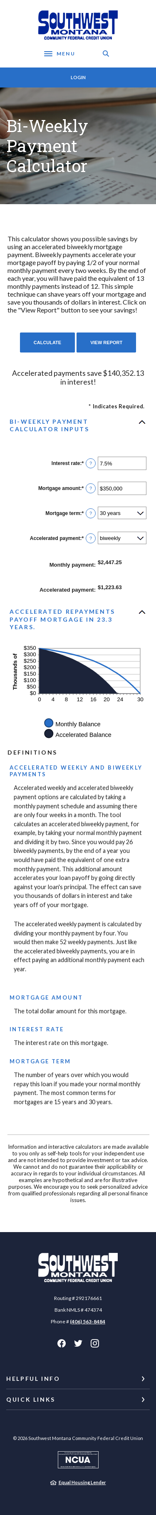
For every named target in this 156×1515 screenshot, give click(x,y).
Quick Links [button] (30, 1399)
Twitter (78, 1343)
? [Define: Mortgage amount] (90, 488)
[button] (78, 425)
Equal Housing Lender (82, 1482)
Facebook (61, 1343)
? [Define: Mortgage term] (90, 513)
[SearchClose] (106, 53)
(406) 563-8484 (87, 1321)
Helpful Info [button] (33, 1378)
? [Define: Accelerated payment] (90, 538)
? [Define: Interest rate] (90, 463)
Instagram (95, 1343)
